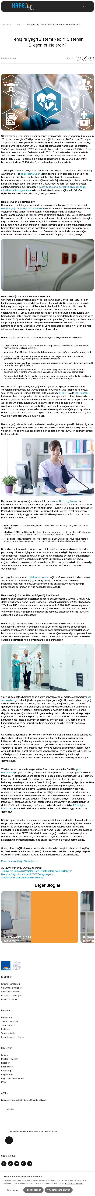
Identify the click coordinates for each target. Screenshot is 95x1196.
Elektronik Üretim (9, 999)
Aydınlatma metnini (18, 1131)
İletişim (4, 1055)
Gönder (7, 1140)
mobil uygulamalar (22, 190)
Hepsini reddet (33, 1190)
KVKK (3, 1082)
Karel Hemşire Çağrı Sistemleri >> (19, 861)
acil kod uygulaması (66, 501)
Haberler (5, 1062)
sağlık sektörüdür (30, 173)
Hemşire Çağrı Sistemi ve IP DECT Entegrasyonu (27, 874)
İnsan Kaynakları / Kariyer (12, 1037)
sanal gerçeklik (60, 186)
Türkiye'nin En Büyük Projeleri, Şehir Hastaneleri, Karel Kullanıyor (36, 871)
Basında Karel (7, 1066)
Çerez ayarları (12, 1190)
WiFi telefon (81, 393)
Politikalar (5, 1029)
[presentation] (19, 1117)
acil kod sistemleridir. (31, 208)
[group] (39, 917)
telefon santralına (38, 577)
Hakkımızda (6, 1017)
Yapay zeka (45, 186)
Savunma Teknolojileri (11, 987)
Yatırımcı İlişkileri (8, 1033)
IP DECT (63, 393)
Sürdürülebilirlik (8, 1025)
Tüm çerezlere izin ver (58, 1190)
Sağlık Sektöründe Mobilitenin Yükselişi (22, 877)
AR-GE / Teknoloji (9, 1021)
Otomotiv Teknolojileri (11, 995)
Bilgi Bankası (7, 1074)
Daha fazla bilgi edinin (74, 1183)
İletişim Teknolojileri (10, 983)
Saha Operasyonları (10, 991)
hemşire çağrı (8, 208)
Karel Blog (6, 1070)
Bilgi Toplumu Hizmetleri (12, 1078)
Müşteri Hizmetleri (9, 1059)
